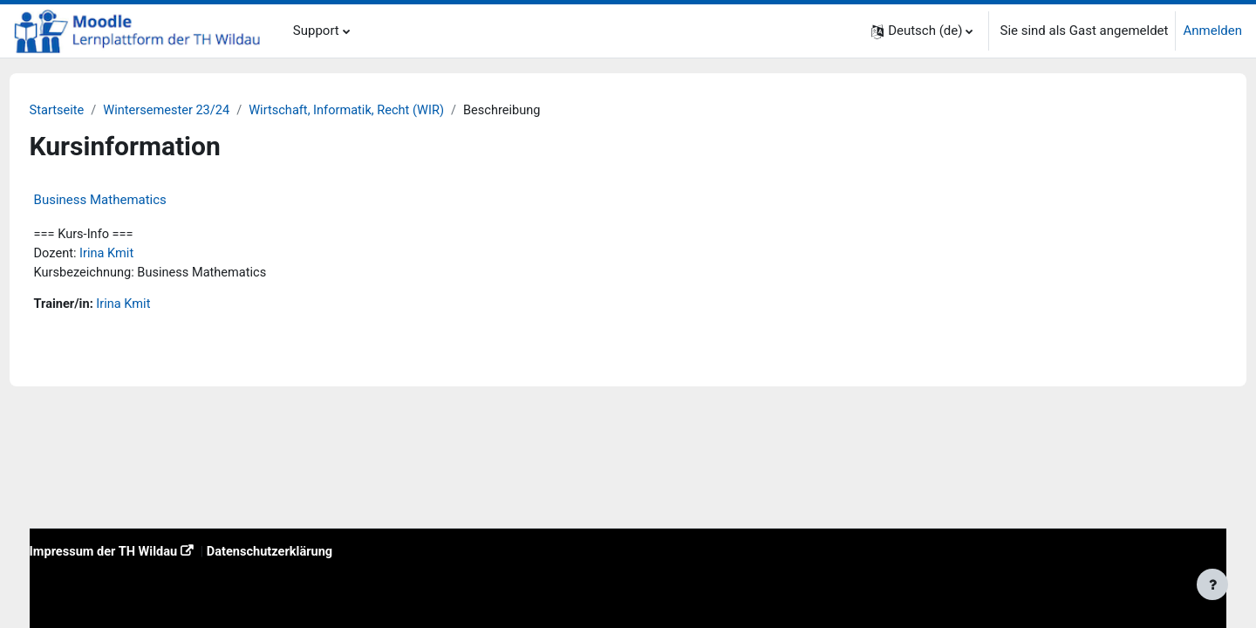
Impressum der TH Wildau (138, 551)
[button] (922, 31)
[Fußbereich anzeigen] (1212, 584)
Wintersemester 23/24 (203, 111)
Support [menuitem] (316, 30)
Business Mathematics (132, 200)
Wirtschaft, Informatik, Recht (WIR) (387, 111)
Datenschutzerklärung (309, 551)
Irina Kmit (141, 255)
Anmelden (1212, 30)
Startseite (90, 111)
